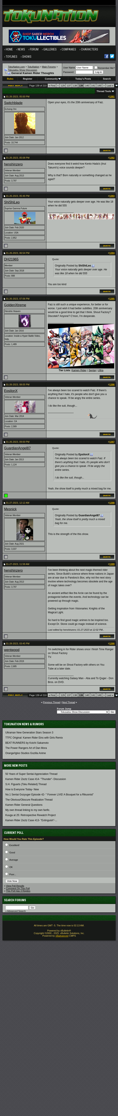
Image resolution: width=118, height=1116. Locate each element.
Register (27, 78)
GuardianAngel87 (17, 448)
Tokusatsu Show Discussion (22, 70)
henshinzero (13, 164)
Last (110, 85)
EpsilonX (11, 391)
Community (53, 78)
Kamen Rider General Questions (23, 804)
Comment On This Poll (18, 888)
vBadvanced (61, 935)
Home (9, 49)
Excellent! (14, 845)
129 (63, 85)
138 (75, 85)
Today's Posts (83, 78)
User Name (69, 67)
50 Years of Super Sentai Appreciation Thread (31, 773)
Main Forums (49, 66)
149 (99, 85)
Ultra (100, 370)
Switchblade (13, 103)
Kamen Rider (78, 370)
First (52, 85)
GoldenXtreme (15, 305)
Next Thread (68, 702)
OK (11, 867)
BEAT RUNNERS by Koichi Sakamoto (27, 742)
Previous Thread (51, 702)
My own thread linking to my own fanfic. (27, 810)
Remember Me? (104, 68)
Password (68, 72)
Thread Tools (104, 91)
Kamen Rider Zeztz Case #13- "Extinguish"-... (31, 820)
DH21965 (11, 259)
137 (69, 85)
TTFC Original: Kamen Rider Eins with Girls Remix (34, 737)
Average (13, 860)
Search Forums (15, 900)
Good (12, 852)
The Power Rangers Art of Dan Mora (26, 748)
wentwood (11, 650)
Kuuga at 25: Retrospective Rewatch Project (30, 815)
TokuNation (33, 66)
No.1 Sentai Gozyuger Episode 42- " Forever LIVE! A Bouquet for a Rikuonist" (49, 794)
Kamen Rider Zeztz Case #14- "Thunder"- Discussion (35, 779)
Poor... (12, 874)
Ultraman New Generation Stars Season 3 (29, 732)
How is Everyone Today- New (22, 789)
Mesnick (10, 509)
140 (87, 85)
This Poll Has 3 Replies (18, 891)
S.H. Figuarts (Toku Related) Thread (26, 784)
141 (93, 85)
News (21, 49)
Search (107, 78)
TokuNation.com (16, 66)
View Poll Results (15, 885)
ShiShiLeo (12, 202)
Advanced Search (16, 911)
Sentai (92, 370)
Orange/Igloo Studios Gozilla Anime (25, 753)
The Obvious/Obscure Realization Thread (29, 799)
